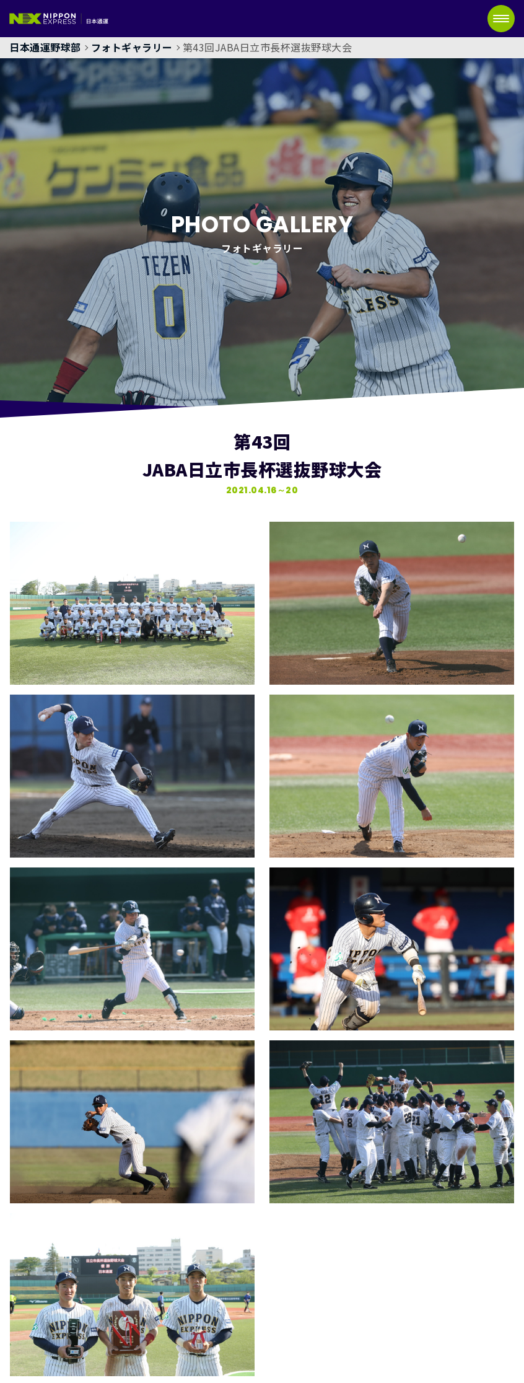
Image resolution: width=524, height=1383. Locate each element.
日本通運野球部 (45, 47)
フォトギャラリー (132, 47)
